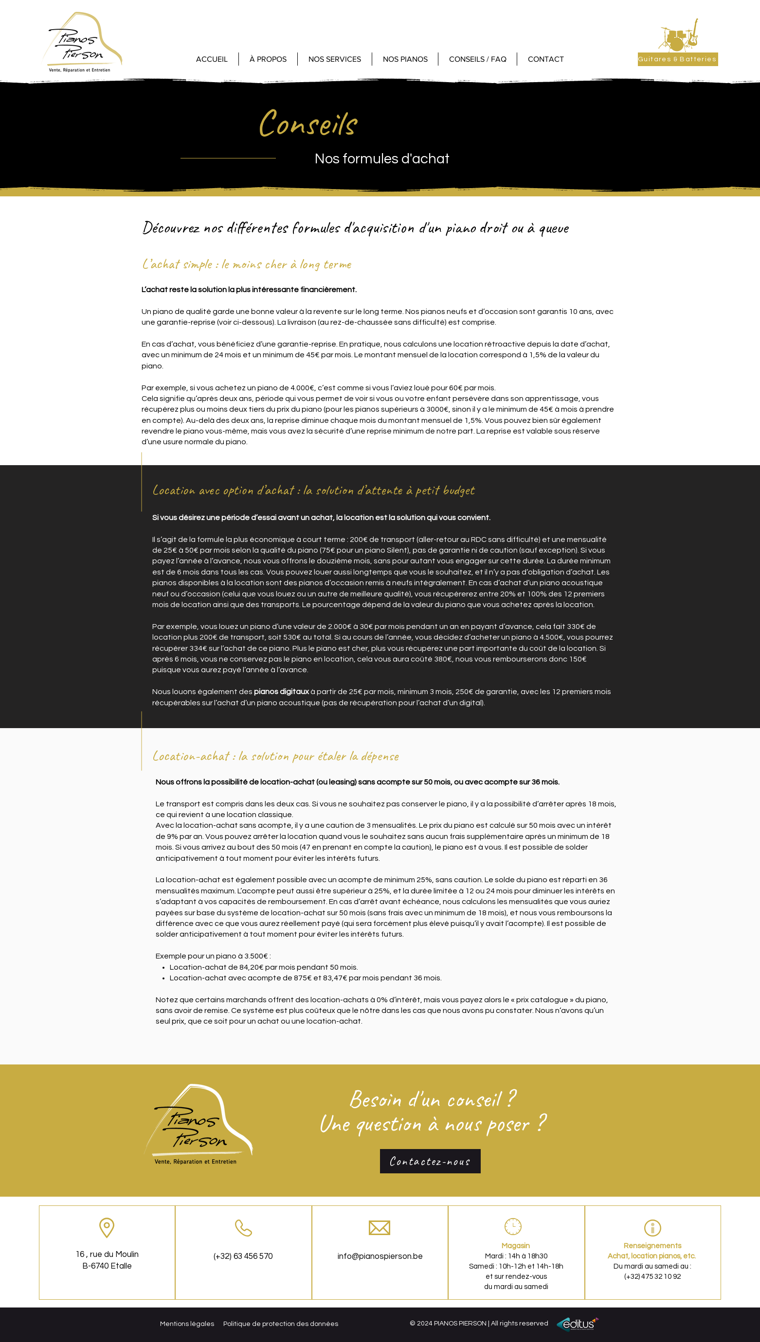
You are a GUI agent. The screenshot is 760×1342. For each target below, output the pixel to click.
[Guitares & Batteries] (678, 59)
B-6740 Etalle (107, 1266)
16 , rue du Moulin (107, 1254)
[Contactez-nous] (430, 1161)
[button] (405, 59)
